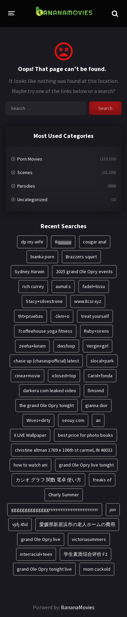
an (98, 420)
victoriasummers (89, 539)
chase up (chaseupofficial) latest (46, 361)
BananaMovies (77, 607)
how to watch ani (30, 465)
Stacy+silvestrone (44, 301)
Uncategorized (32, 199)
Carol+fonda (100, 376)
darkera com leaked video (49, 390)
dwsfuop (66, 346)
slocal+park (102, 361)
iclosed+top (64, 376)
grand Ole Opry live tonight (86, 465)
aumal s (63, 286)
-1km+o (62, 316)
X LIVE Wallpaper (30, 435)
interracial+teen (36, 554)
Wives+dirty (38, 420)
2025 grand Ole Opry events (84, 271)
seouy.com (73, 420)
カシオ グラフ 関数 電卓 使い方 (48, 480)
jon (113, 509)
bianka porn (42, 257)
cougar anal (94, 242)
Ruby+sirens (96, 331)
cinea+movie (27, 376)
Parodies (26, 186)
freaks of (102, 480)
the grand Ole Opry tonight (46, 405)
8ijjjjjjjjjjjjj (63, 242)
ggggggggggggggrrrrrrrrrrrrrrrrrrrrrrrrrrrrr (54, 509)
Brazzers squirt (81, 257)
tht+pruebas (30, 316)
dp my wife (32, 242)
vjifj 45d (20, 524)
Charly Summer (63, 495)
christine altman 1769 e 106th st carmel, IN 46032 (63, 450)
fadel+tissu (93, 286)
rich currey (33, 286)
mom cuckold (96, 569)
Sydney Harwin (29, 271)
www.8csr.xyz (87, 301)
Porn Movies (29, 159)
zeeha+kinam (32, 346)
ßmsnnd (96, 390)
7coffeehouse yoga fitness (45, 331)
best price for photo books (85, 435)
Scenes (25, 172)
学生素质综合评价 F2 (85, 554)
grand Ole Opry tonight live (44, 569)
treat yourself (95, 316)
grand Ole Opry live (40, 539)
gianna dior (96, 405)
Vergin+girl (97, 346)
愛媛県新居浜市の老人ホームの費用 (77, 524)
